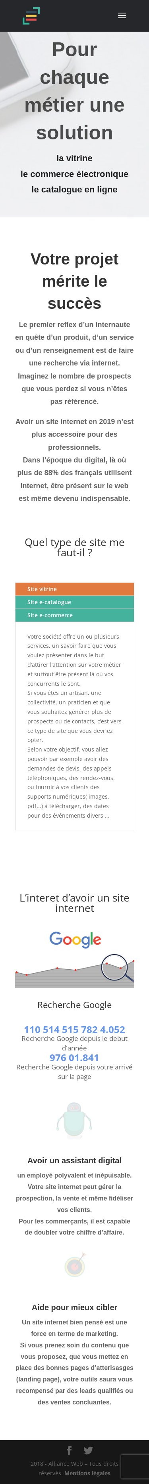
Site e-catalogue (49, 602)
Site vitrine (42, 589)
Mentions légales (87, 1473)
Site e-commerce (50, 615)
